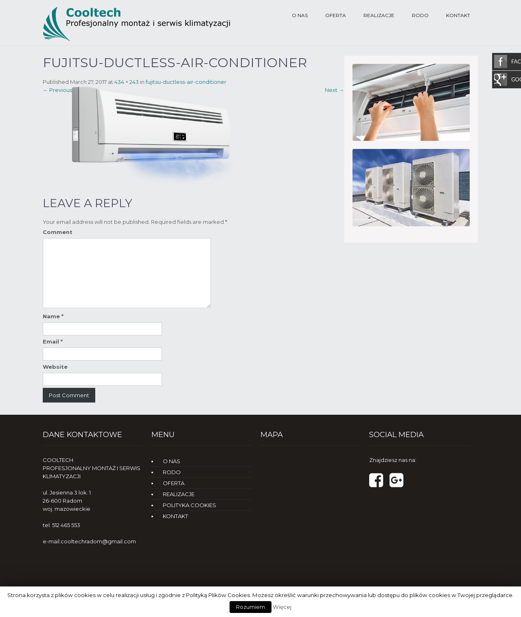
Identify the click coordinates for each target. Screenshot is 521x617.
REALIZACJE (378, 15)
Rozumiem (250, 607)
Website (55, 366)
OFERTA (335, 15)
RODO (420, 15)
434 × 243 (126, 82)
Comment (57, 232)
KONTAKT (458, 15)
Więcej (282, 607)
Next (334, 90)
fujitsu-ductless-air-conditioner (186, 82)
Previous (57, 90)
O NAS (300, 15)
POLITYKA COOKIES (189, 505)
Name (53, 316)
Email (53, 341)
